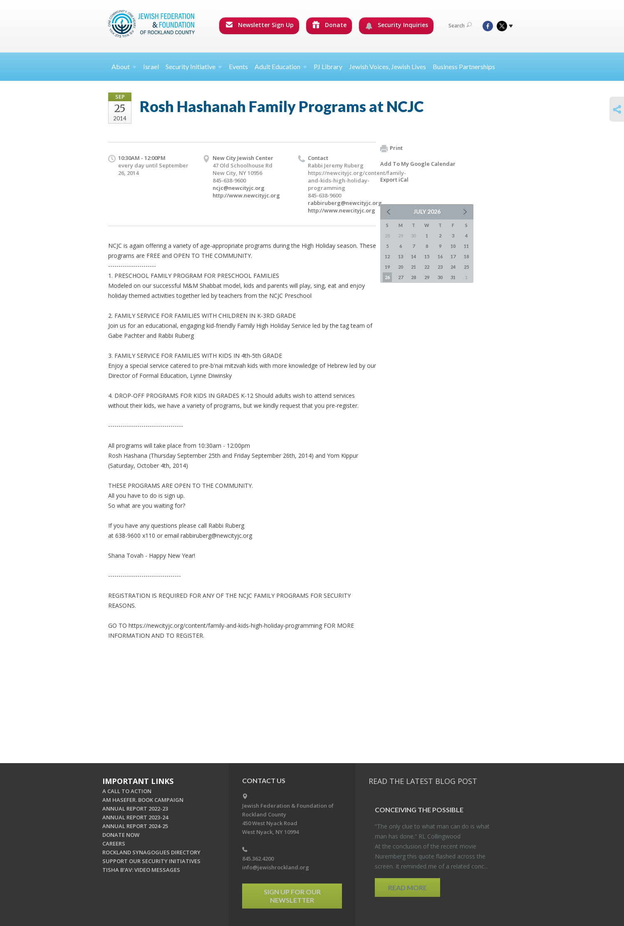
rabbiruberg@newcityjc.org (345, 203)
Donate (329, 25)
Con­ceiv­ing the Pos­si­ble (419, 810)
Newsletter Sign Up (259, 25)
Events (238, 66)
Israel (151, 66)
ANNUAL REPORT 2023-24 (135, 817)
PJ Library (328, 66)
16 (440, 256)
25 (466, 267)
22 (426, 267)
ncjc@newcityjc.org (239, 188)
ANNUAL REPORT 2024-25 (135, 826)
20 (400, 267)
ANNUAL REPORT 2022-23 (135, 808)
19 (387, 267)
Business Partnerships (464, 66)
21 (413, 267)
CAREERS (113, 843)
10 (453, 246)
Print (391, 148)
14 (413, 256)
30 (440, 277)
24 (453, 267)
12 (387, 256)
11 (466, 246)
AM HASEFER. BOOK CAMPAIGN (142, 800)
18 (466, 256)
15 (426, 256)
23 (440, 267)
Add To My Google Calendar (418, 163)
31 (453, 277)
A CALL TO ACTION (126, 791)
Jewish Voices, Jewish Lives (387, 66)
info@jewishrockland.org (275, 867)
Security (194, 66)
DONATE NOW (120, 835)
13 (400, 256)
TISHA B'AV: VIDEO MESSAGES (141, 870)
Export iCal (394, 179)
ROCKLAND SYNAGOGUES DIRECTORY (151, 852)
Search (460, 25)
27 (400, 277)
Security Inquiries (396, 25)
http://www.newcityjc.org (246, 195)
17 (453, 256)
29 (426, 277)
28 (413, 277)
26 (387, 277)
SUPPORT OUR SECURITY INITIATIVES (151, 861)
